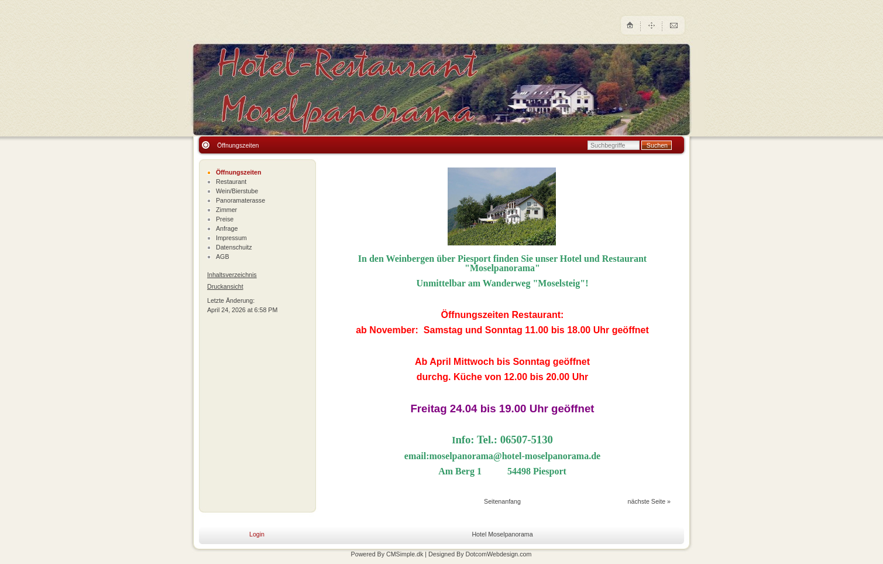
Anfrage (227, 228)
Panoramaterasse (240, 200)
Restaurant (231, 181)
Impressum (231, 237)
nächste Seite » (649, 501)
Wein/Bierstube (237, 190)
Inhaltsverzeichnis (232, 274)
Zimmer (226, 209)
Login (256, 534)
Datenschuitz (234, 247)
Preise (224, 219)
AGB (222, 256)
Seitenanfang (502, 501)
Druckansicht (225, 286)
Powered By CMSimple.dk (387, 554)
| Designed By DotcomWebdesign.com (478, 554)
